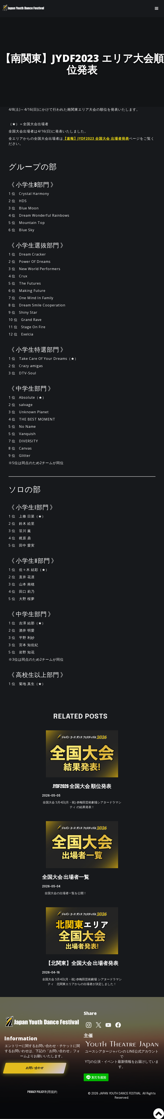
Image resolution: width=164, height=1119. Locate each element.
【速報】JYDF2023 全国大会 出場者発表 (96, 138)
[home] (23, 8)
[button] (156, 8)
